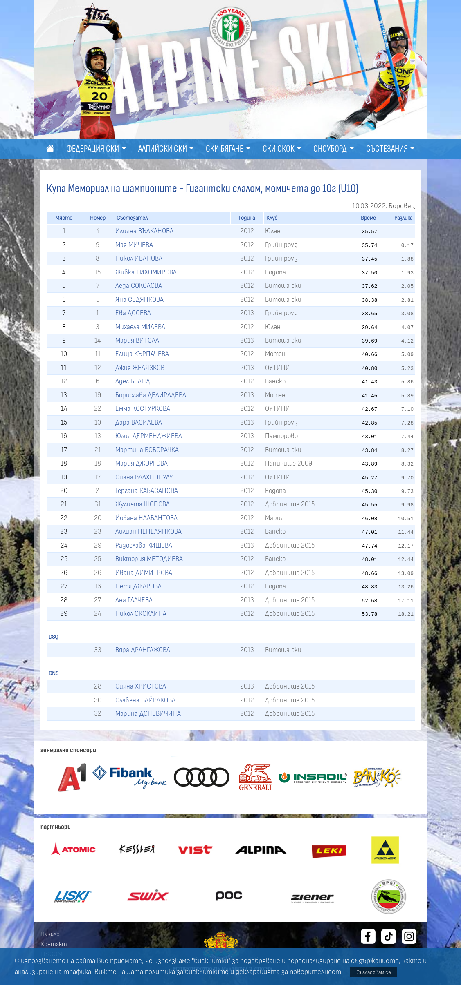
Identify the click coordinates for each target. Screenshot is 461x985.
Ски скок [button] (279, 149)
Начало (50, 934)
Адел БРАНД (132, 381)
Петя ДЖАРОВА (138, 586)
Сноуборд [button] (330, 149)
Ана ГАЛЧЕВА (134, 600)
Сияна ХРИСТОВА (140, 686)
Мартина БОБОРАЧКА (147, 449)
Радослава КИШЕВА (143, 545)
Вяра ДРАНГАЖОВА (142, 649)
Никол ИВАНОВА (138, 258)
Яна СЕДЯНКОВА (139, 299)
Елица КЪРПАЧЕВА (142, 353)
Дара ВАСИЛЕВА (138, 422)
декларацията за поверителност (288, 972)
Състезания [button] (387, 149)
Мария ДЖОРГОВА (141, 463)
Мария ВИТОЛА (137, 340)
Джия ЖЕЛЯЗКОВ (139, 367)
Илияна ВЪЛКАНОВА (144, 230)
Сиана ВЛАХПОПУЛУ (144, 477)
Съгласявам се (373, 972)
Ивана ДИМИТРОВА (143, 572)
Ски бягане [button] (224, 149)
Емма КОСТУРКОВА (142, 408)
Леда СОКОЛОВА (138, 285)
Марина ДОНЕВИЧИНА (148, 713)
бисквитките (207, 972)
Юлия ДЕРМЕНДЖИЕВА (148, 435)
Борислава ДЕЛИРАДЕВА (150, 395)
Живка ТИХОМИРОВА (146, 272)
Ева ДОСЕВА (133, 313)
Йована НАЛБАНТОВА (146, 518)
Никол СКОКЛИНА (140, 613)
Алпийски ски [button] (162, 149)
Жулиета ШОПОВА (142, 504)
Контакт (53, 944)
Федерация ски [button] (92, 149)
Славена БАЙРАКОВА (145, 700)
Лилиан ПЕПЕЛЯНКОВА (148, 531)
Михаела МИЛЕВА (140, 326)
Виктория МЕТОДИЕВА (149, 558)
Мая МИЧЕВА (134, 244)
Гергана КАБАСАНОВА (146, 490)
